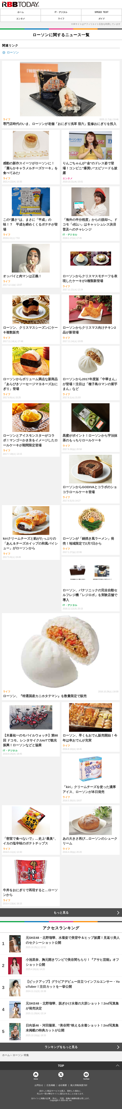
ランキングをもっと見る (61, 1047)
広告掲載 (51, 1085)
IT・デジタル (61, 12)
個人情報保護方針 (78, 1085)
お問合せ (39, 1085)
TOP (61, 1065)
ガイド (101, 18)
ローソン (13, 52)
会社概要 (62, 1085)
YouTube (86, 1079)
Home (36, 1079)
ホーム (20, 12)
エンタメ (20, 18)
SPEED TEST (101, 12)
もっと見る (61, 912)
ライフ (61, 18)
